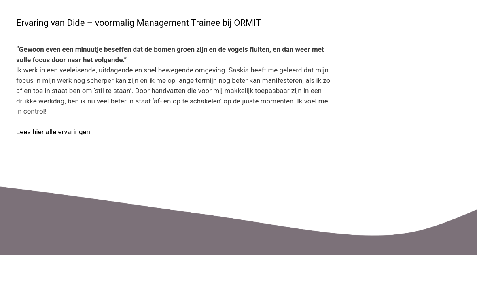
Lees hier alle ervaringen (53, 132)
